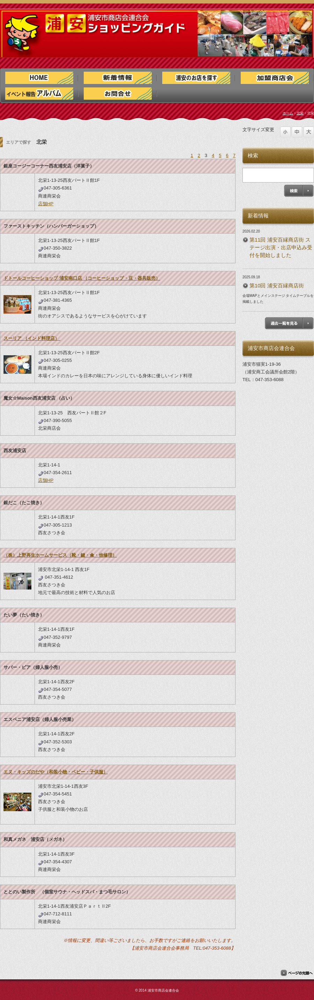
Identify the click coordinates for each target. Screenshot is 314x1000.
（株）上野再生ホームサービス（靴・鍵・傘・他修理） (60, 555)
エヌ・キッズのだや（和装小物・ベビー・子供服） (55, 771)
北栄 (300, 113)
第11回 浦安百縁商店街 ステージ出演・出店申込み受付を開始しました (280, 247)
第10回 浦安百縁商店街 (276, 285)
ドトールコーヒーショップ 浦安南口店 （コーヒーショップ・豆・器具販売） (81, 278)
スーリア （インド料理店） (31, 338)
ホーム (288, 113)
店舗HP (45, 203)
